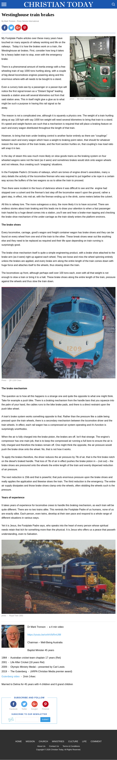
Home (18, 741)
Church (43, 741)
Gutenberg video (11, 676)
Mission (30, 741)
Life (84, 741)
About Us (41, 746)
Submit (45, 719)
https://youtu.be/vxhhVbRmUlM (44, 634)
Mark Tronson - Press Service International (21, 21)
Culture (73, 741)
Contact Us (54, 746)
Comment (96, 741)
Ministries (58, 741)
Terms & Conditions (71, 746)
